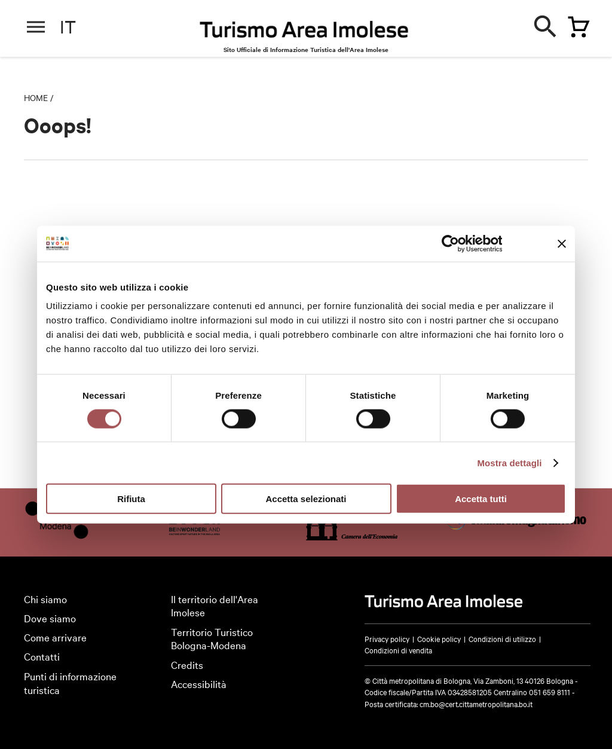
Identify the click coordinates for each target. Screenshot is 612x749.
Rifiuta (131, 499)
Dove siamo (50, 618)
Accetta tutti (481, 499)
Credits (187, 664)
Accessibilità (199, 683)
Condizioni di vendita (398, 649)
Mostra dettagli (509, 462)
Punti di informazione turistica (70, 682)
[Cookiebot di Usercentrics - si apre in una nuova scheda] (449, 243)
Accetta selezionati (305, 499)
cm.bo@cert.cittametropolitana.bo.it (476, 703)
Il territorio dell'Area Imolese (214, 605)
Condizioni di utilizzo (502, 638)
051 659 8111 (549, 691)
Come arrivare (55, 637)
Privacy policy (387, 638)
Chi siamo (45, 599)
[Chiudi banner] (562, 243)
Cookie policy (439, 638)
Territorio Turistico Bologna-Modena (212, 638)
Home (36, 97)
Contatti (42, 656)
